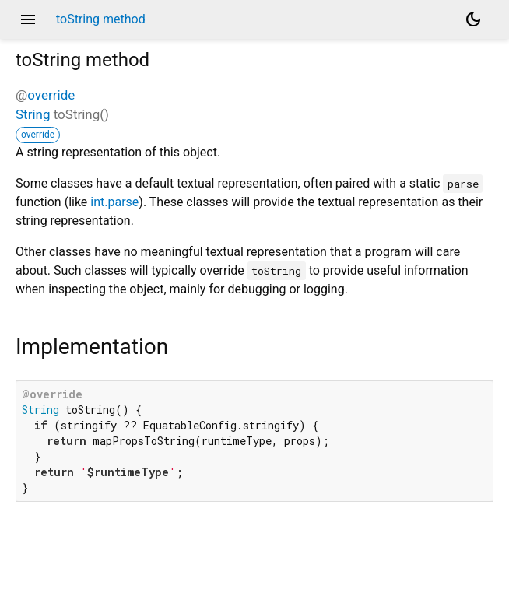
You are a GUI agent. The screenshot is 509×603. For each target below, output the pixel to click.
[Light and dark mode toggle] (473, 19)
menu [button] (28, 19)
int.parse (114, 202)
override (51, 95)
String (33, 114)
